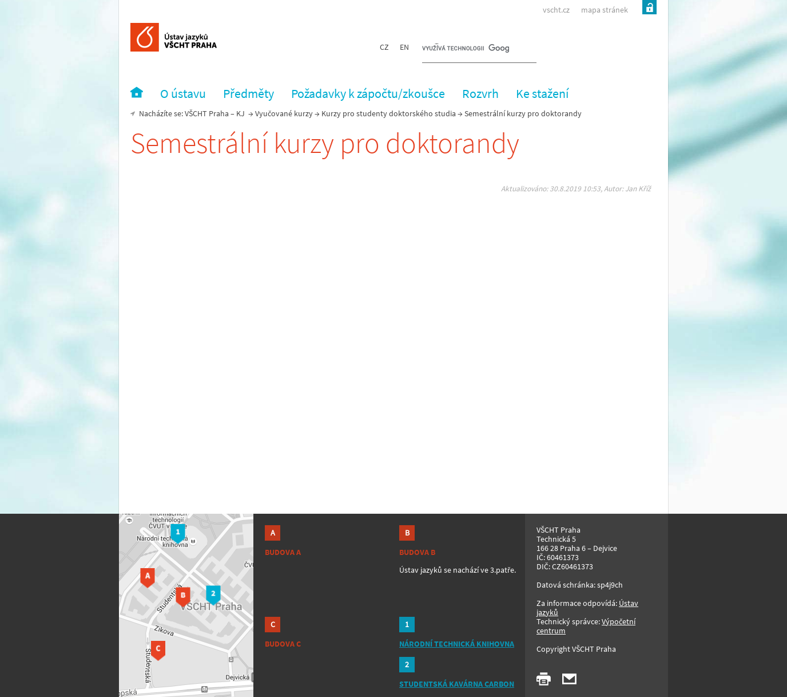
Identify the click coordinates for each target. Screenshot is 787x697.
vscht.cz (556, 10)
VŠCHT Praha (207, 113)
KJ (240, 113)
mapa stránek (604, 10)
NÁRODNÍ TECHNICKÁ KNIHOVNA (456, 644)
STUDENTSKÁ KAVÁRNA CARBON (456, 684)
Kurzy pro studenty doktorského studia (388, 113)
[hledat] (465, 49)
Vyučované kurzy (284, 113)
